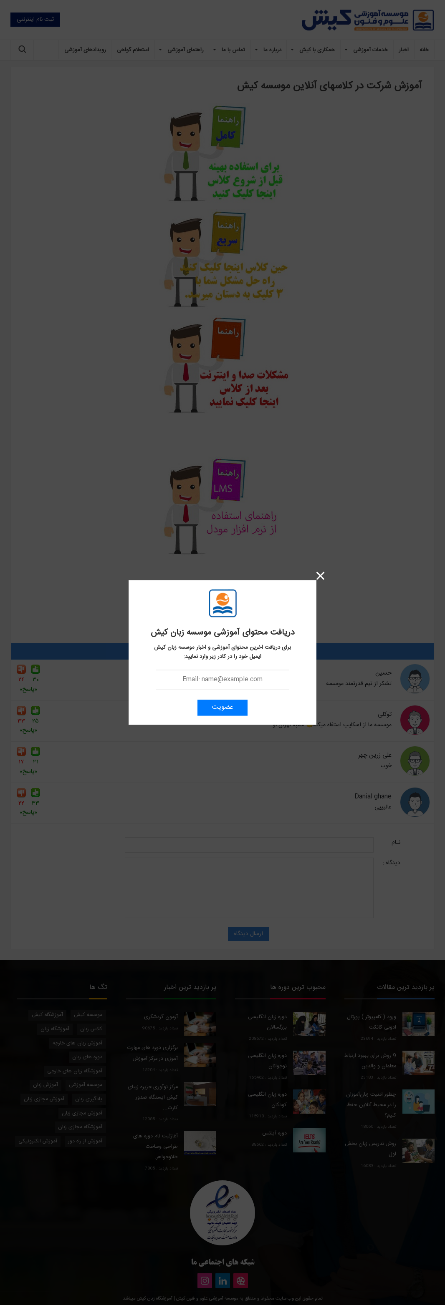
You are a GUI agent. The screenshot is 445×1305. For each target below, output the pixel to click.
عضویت (222, 707)
